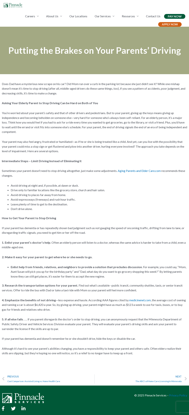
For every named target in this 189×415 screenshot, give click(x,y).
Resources (128, 16)
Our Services (103, 16)
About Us (52, 16)
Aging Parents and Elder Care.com (139, 170)
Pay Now (175, 16)
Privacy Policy (178, 395)
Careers (30, 16)
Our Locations (78, 16)
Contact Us (153, 16)
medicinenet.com (140, 300)
